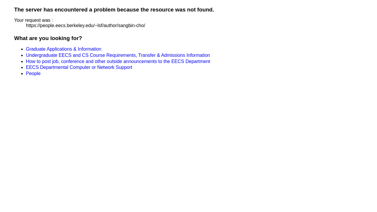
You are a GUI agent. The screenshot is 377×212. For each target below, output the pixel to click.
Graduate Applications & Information (63, 49)
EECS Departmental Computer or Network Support (79, 67)
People (33, 73)
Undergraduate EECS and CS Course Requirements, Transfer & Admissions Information (118, 55)
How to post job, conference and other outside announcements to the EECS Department (118, 61)
